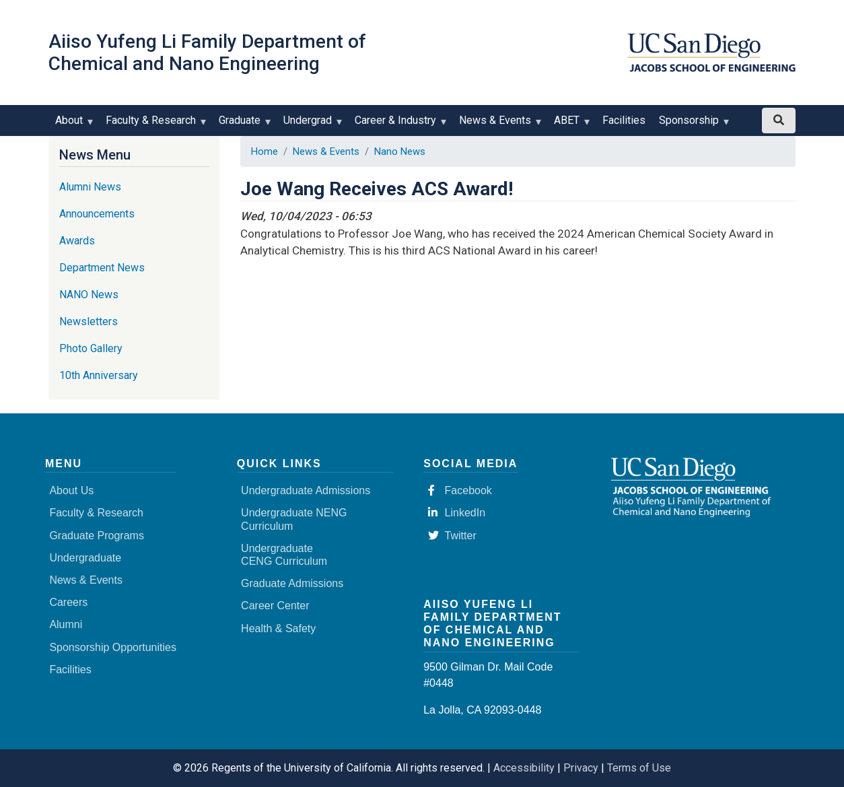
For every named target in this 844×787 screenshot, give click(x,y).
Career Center (275, 605)
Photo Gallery (90, 348)
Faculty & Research (154, 125)
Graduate (242, 125)
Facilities (623, 120)
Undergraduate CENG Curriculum (284, 555)
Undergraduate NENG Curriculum (294, 519)
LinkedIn (457, 512)
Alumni (65, 624)
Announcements (97, 213)
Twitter (452, 535)
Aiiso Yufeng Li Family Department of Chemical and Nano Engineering (207, 52)
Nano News (399, 151)
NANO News (88, 294)
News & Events (498, 125)
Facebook (460, 490)
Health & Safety (278, 628)
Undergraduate (85, 557)
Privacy (580, 767)
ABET (569, 125)
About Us (71, 490)
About (72, 125)
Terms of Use (639, 767)
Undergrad (311, 125)
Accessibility (524, 767)
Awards (77, 240)
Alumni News (90, 186)
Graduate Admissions (292, 583)
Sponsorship (692, 125)
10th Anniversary (98, 375)
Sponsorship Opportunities (112, 647)
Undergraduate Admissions (305, 490)
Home (264, 151)
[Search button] (779, 120)
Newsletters (88, 321)
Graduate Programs (96, 535)
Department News (102, 267)
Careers (68, 602)
